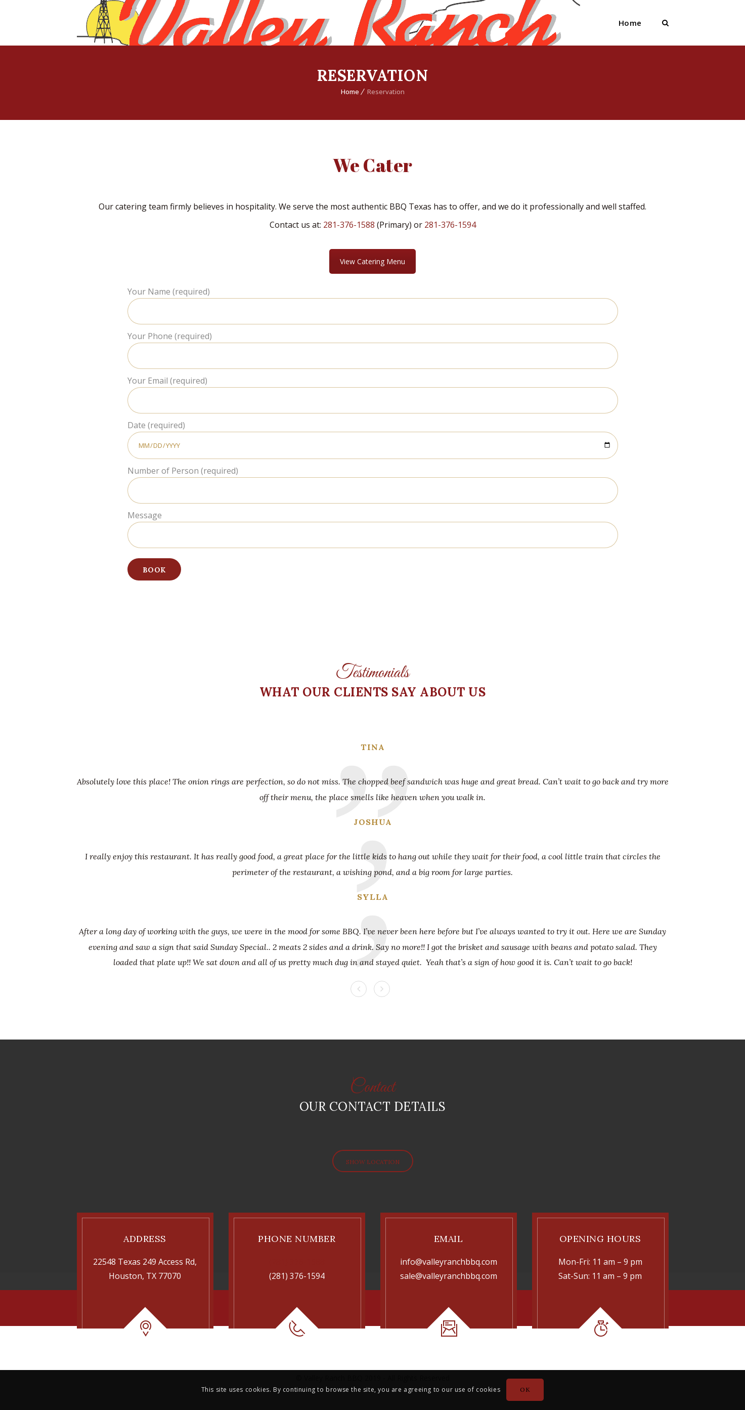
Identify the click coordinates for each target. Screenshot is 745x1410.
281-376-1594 (450, 224)
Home (630, 23)
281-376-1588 (349, 224)
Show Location (372, 1162)
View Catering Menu (372, 261)
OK (525, 1389)
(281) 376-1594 (297, 1275)
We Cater (373, 165)
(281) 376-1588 (297, 1261)
